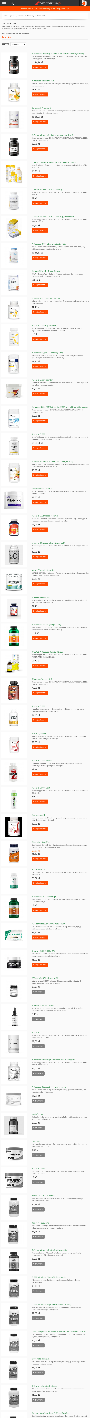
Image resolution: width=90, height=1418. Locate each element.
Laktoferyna (37, 1114)
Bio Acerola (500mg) (40, 597)
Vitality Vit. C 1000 (40, 869)
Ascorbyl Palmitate (40, 1223)
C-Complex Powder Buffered (44, 1386)
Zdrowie (21, 16)
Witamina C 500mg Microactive (46, 298)
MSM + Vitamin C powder (43, 570)
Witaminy (30, 16)
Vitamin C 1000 (38, 434)
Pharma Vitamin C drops (43, 1005)
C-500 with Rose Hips (41, 842)
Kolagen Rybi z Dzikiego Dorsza (46, 271)
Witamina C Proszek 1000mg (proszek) (49, 1087)
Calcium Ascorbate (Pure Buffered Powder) (50, 1413)
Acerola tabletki (39, 815)
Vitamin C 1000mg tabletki (44, 325)
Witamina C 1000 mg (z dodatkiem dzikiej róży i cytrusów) (58, 53)
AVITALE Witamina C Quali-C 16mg (47, 652)
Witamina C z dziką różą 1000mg (46, 624)
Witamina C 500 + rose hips (44, 896)
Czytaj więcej (6, 37)
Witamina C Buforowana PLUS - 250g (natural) (52, 461)
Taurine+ (36, 1141)
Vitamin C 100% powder (42, 380)
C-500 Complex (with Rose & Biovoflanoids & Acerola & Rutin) (59, 1331)
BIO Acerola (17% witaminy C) (45, 978)
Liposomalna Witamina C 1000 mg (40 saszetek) (53, 217)
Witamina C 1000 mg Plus (43, 81)
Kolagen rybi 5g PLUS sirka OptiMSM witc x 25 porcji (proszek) (60, 407)
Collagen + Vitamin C (41, 108)
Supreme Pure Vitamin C (43, 488)
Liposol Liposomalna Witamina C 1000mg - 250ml (54, 162)
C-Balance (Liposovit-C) (42, 679)
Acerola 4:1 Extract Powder (43, 1195)
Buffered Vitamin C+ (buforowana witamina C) (52, 135)
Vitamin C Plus (38, 1168)
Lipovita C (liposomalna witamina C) (48, 543)
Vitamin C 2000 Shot (41, 788)
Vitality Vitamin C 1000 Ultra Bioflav (48, 924)
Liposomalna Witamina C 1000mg (47, 189)
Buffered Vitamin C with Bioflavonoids (49, 1250)
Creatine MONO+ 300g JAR (43, 951)
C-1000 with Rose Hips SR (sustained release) (51, 1304)
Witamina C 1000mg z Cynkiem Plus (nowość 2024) (54, 1060)
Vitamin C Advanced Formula (45, 516)
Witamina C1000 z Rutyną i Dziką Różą (49, 244)
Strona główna (9, 16)
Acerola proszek (39, 733)
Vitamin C (36, 1032)
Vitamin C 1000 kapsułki (42, 760)
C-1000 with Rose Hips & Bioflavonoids (49, 1277)
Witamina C (41, 16)
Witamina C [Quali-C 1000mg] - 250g (47, 352)
